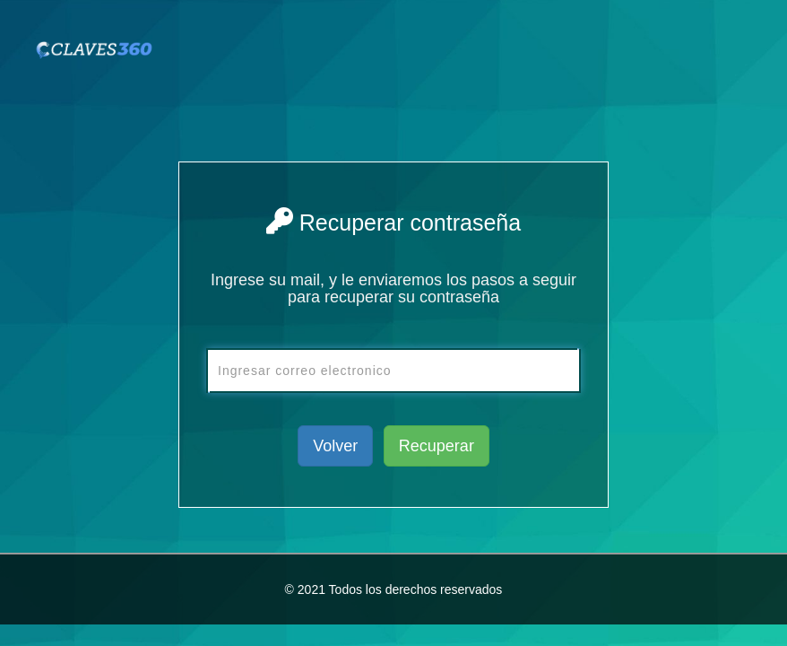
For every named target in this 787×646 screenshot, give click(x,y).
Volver (335, 446)
